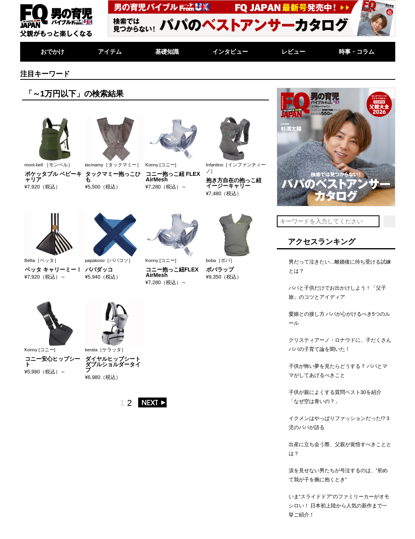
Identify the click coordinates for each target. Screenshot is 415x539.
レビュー (293, 51)
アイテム (110, 51)
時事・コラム (356, 51)
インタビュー (230, 51)
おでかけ (52, 51)
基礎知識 (167, 51)
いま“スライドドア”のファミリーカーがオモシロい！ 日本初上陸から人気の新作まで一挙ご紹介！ (339, 506)
